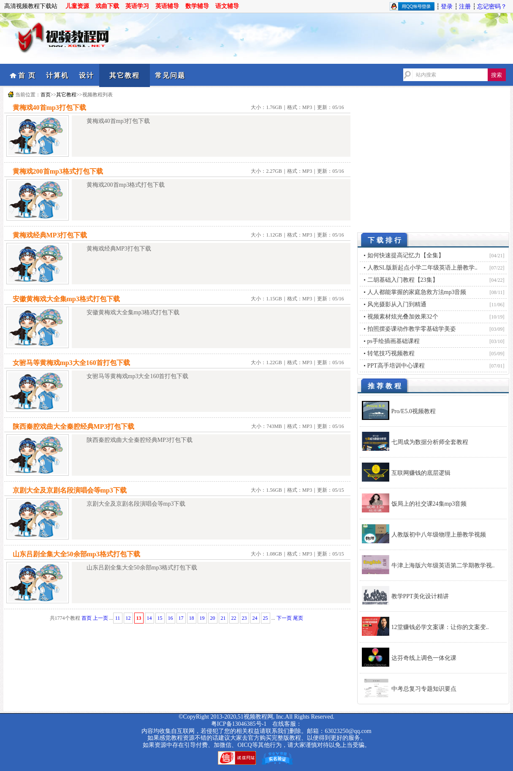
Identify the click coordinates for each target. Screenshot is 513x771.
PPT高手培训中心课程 (396, 365)
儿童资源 (77, 6)
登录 (447, 6)
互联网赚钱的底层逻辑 (421, 473)
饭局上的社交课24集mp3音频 (429, 504)
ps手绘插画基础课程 (393, 341)
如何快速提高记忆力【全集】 (405, 255)
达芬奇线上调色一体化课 (423, 658)
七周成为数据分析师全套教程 (429, 442)
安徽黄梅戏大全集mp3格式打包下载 (66, 298)
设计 (86, 75)
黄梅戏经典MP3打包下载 (50, 235)
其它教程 (124, 75)
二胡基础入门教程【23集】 (402, 280)
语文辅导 (227, 6)
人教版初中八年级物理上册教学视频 (438, 534)
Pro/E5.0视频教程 (413, 411)
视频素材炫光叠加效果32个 (402, 316)
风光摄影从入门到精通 (396, 304)
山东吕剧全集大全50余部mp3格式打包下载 (76, 554)
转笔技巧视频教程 (391, 353)
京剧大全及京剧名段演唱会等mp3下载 (70, 490)
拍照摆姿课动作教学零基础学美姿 (411, 329)
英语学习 (137, 6)
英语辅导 (167, 6)
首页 (46, 95)
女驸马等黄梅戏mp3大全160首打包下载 (71, 362)
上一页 (100, 618)
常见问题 (170, 75)
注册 (465, 6)
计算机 (57, 75)
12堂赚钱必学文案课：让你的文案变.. (440, 627)
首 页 (27, 75)
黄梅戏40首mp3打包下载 (49, 107)
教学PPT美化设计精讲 (420, 596)
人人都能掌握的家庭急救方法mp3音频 (417, 292)
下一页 (284, 618)
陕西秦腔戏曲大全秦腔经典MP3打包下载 (74, 426)
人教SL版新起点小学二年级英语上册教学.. (422, 267)
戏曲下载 (107, 6)
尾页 (298, 618)
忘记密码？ (492, 6)
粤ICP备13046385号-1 (238, 724)
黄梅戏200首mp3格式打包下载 (58, 171)
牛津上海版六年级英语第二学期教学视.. (443, 565)
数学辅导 (197, 6)
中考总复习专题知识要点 (423, 689)
